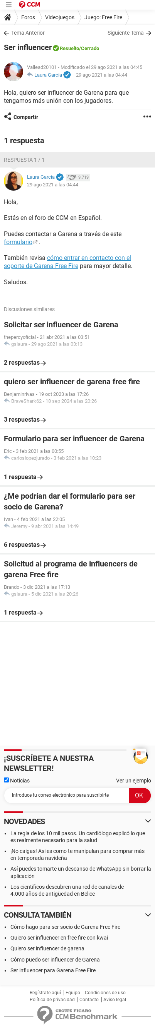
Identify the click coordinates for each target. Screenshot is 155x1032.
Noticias (17, 780)
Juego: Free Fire (103, 17)
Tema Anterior (28, 33)
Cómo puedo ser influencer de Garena (55, 960)
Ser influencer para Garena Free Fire (53, 970)
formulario (18, 242)
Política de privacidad (52, 999)
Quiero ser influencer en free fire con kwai (59, 938)
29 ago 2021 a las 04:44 (101, 75)
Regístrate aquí (45, 992)
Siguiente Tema (126, 33)
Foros (28, 17)
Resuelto (69, 48)
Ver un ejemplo (133, 780)
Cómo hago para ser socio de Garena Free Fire (65, 927)
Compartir (25, 117)
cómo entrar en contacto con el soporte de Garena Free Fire (67, 262)
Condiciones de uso (105, 992)
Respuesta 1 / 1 (24, 160)
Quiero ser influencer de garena (47, 948)
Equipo (73, 992)
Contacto (89, 999)
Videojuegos (59, 17)
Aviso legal (114, 999)
